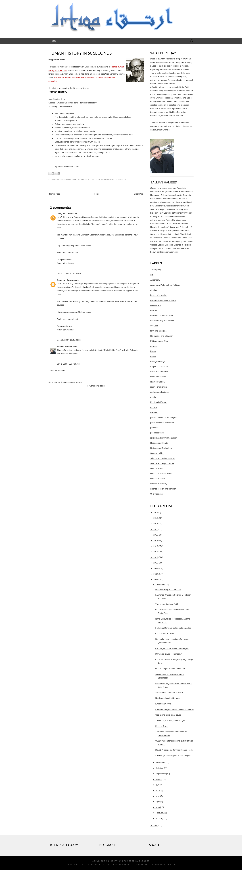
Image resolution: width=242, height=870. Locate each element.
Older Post (138, 194)
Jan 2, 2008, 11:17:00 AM (68, 364)
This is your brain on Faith (166, 604)
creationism (155, 305)
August (159, 779)
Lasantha (128, 865)
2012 (155, 552)
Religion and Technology (161, 448)
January (159, 818)
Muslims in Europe (158, 402)
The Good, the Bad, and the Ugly (170, 720)
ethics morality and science (162, 320)
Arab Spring (155, 270)
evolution (154, 326)
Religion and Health (159, 443)
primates (154, 428)
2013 (155, 546)
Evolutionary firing (163, 704)
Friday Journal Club (159, 341)
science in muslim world (160, 473)
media (153, 397)
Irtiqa (117, 861)
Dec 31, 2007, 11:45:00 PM (69, 273)
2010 (155, 563)
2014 (155, 540)
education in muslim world (161, 315)
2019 (155, 512)
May (158, 796)
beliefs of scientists (158, 295)
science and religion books (162, 463)
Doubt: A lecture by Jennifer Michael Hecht (174, 750)
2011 (155, 557)
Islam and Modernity (159, 371)
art (151, 275)
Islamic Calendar (157, 382)
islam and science (158, 377)
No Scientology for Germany (167, 698)
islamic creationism (158, 387)
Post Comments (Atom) (71, 382)
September (161, 774)
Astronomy (155, 280)
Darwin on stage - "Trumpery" (168, 654)
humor (153, 356)
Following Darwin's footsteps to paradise (173, 628)
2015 (155, 535)
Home (53, 41)
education (154, 310)
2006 (155, 825)
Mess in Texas (161, 726)
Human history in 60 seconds (80, 53)
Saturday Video (157, 453)
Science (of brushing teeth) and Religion (173, 755)
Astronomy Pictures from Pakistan (165, 285)
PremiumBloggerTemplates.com (155, 865)
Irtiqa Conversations (159, 366)
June (158, 790)
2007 (155, 579)
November (160, 762)
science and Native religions (162, 458)
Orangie (166, 130)
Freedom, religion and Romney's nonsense (174, 709)
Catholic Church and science (163, 300)
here (177, 252)
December (160, 584)
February (160, 813)
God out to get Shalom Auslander (170, 668)
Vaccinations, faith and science (169, 692)
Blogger (101, 386)
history (62, 179)
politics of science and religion (163, 417)
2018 (155, 518)
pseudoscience (157, 433)
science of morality (158, 484)
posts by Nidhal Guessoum (162, 422)
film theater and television (161, 336)
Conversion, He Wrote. (165, 633)
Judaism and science (159, 392)
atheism (153, 290)
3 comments (119, 179)
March (158, 807)
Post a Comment (57, 370)
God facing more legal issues (168, 715)
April (158, 802)
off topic (153, 407)
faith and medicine (158, 331)
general (153, 346)
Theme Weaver (88, 865)
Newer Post (54, 194)
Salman (153, 188)
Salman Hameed (105, 179)
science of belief (157, 478)
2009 (155, 568)
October (159, 768)
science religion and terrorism (163, 489)
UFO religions (156, 494)
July (157, 785)
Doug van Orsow (65, 213)
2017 (155, 524)
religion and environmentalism (163, 438)
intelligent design (157, 361)
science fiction (156, 468)
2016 (155, 529)
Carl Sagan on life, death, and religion (172, 648)
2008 (155, 574)
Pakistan (154, 412)
